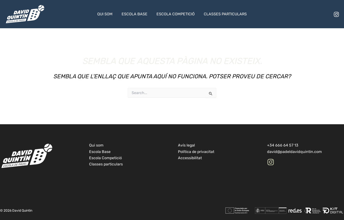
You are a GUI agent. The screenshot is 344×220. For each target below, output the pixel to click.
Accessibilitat (190, 158)
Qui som (107, 14)
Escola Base (135, 14)
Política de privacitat (196, 151)
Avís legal (186, 145)
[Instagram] (336, 14)
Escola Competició (175, 14)
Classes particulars (223, 14)
